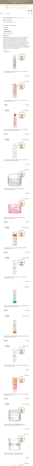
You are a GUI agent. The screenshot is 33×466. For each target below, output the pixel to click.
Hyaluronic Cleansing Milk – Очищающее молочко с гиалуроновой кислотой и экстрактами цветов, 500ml (16, 160)
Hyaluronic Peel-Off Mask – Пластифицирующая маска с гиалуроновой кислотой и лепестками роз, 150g (14, 425)
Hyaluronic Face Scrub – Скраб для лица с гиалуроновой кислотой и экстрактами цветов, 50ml (16, 394)
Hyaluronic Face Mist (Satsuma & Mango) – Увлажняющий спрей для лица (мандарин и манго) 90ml (16, 336)
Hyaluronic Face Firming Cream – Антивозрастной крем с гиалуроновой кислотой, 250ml (14, 189)
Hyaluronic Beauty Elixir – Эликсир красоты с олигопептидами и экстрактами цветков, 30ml (16, 101)
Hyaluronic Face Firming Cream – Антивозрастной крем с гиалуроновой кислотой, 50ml (14, 218)
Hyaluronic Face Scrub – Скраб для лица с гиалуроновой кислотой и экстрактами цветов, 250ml (16, 366)
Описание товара (25, 110)
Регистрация (26, 81)
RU (29, 13)
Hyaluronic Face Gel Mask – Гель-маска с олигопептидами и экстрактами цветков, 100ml (15, 248)
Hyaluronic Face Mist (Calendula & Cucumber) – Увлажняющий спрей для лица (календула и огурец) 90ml (16, 306)
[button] (31, 11)
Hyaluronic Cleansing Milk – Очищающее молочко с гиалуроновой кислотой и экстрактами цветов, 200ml (16, 130)
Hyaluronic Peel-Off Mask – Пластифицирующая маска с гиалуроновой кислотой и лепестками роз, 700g (14, 454)
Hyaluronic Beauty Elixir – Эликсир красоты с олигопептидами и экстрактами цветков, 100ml (16, 72)
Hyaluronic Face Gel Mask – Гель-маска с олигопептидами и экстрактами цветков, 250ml (15, 277)
